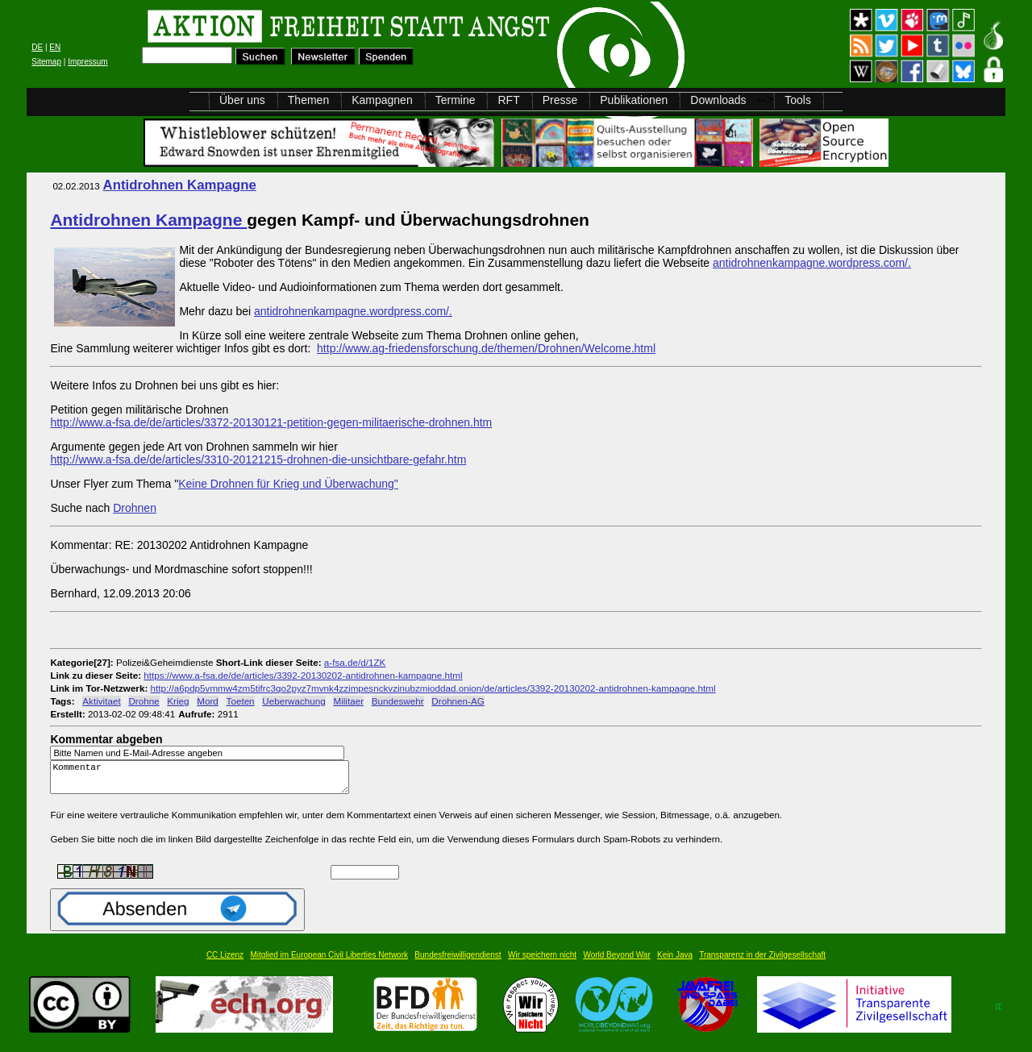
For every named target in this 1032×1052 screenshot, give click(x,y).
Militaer (348, 701)
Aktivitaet (101, 701)
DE (37, 47)
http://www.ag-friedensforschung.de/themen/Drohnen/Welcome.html (486, 348)
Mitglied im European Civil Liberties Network (329, 962)
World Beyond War (616, 962)
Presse (560, 100)
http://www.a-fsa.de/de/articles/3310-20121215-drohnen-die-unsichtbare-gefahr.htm (258, 459)
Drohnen (134, 507)
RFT (508, 100)
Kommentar (204, 780)
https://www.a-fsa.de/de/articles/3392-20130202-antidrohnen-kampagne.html (303, 675)
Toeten (241, 701)
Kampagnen (382, 100)
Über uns (242, 100)
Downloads (718, 100)
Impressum (87, 61)
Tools (797, 100)
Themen (308, 100)
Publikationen (634, 100)
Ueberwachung (293, 701)
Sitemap (46, 61)
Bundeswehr (398, 701)
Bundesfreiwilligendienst (457, 962)
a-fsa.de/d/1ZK (354, 662)
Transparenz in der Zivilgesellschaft (762, 962)
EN (54, 47)
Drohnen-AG (457, 701)
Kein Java (675, 962)
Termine (455, 100)
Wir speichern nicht (542, 962)
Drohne (143, 701)
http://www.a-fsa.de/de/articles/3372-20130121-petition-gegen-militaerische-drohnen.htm (271, 422)
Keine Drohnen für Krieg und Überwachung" (288, 483)
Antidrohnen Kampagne (179, 185)
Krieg (178, 701)
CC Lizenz (224, 962)
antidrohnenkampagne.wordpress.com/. (812, 262)
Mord (207, 701)
